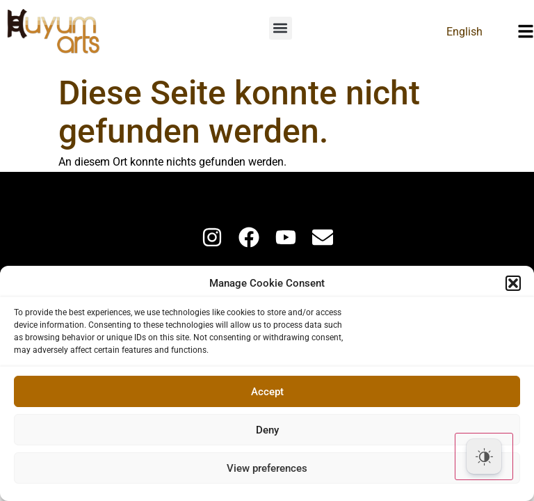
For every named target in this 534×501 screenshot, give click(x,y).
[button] (513, 283)
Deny (267, 430)
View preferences (267, 468)
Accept (267, 391)
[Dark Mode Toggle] (484, 456)
